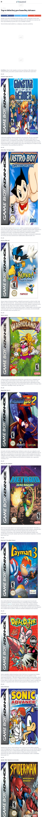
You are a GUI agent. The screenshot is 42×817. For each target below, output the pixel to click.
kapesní (10, 604)
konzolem (17, 228)
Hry (1, 8)
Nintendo (4, 8)
